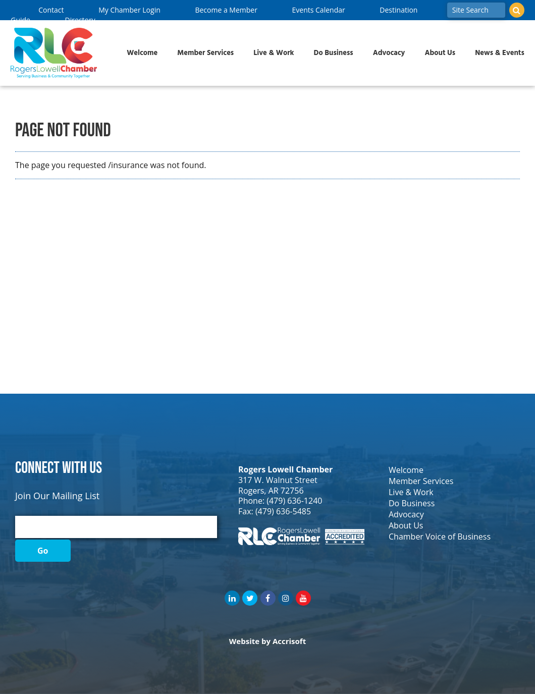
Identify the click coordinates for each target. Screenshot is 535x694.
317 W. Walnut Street (277, 480)
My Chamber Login (129, 10)
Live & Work (273, 53)
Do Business (333, 53)
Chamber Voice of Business (440, 536)
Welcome (142, 53)
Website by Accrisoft (267, 641)
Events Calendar (318, 10)
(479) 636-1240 (294, 500)
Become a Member (226, 10)
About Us (439, 53)
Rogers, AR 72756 (271, 490)
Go (42, 550)
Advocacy (389, 53)
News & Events (499, 53)
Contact (51, 10)
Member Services (205, 53)
